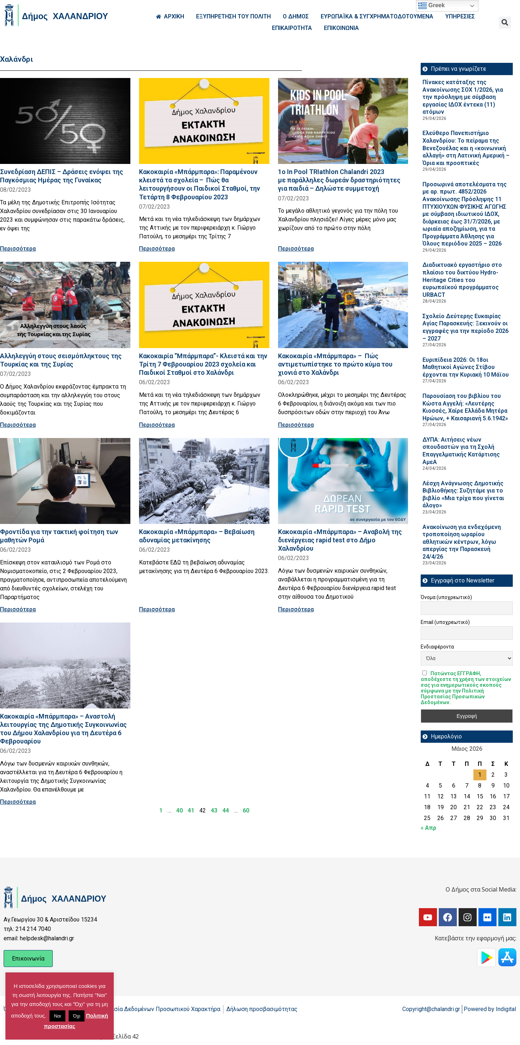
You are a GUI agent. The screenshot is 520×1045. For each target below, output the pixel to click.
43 (214, 810)
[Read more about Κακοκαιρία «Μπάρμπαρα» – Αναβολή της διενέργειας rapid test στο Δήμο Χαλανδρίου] (343, 481)
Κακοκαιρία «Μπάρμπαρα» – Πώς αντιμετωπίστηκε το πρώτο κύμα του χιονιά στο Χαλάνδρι (335, 364)
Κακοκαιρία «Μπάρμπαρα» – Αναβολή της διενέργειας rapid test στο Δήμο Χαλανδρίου (340, 540)
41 (191, 810)
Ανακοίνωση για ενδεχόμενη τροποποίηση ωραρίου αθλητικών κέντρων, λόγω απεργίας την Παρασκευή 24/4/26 (461, 542)
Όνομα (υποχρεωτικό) (446, 597)
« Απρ (428, 827)
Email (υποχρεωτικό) (445, 622)
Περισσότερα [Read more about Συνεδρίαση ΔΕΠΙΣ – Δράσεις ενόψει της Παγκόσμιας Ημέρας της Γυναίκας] (18, 248)
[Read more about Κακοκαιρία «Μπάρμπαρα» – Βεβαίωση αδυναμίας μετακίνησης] (204, 481)
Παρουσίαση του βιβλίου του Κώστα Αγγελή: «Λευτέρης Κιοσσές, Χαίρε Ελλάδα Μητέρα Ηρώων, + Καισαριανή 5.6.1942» (465, 407)
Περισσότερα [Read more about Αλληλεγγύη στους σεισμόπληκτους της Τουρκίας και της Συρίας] (18, 424)
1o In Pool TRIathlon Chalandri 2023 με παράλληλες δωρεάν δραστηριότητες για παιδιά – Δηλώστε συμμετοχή (339, 180)
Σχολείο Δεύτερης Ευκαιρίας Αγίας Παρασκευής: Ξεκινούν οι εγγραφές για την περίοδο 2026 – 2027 (465, 327)
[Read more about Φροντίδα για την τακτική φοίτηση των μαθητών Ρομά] (65, 481)
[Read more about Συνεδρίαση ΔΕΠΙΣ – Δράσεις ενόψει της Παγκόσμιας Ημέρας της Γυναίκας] (65, 121)
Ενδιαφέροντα (437, 647)
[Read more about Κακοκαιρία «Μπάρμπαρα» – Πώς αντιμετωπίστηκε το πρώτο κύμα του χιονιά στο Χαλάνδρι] (343, 305)
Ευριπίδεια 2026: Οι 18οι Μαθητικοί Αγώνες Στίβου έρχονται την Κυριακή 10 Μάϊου (465, 367)
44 (225, 810)
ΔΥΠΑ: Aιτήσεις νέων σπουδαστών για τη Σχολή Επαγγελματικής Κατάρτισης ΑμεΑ (461, 450)
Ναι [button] (57, 1016)
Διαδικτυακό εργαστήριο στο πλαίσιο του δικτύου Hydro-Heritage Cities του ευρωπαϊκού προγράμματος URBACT (462, 279)
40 (179, 810)
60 (246, 810)
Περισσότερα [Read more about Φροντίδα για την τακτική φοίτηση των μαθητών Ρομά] (18, 609)
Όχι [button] (76, 1016)
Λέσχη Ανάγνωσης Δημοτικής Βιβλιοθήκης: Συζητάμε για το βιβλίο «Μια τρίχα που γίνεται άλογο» (463, 494)
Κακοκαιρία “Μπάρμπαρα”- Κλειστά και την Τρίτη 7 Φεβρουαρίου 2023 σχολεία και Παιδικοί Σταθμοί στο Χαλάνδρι (203, 364)
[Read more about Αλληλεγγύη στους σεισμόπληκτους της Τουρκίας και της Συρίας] (65, 305)
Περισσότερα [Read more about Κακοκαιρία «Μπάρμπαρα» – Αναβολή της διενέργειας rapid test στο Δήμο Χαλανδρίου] (296, 609)
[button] (505, 23)
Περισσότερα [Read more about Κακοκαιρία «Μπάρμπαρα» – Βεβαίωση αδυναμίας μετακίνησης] (157, 609)
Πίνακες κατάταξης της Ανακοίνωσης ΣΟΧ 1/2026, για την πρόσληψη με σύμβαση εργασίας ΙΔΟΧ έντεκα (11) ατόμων (462, 97)
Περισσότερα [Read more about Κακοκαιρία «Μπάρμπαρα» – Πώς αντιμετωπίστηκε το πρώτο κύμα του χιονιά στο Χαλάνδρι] (296, 424)
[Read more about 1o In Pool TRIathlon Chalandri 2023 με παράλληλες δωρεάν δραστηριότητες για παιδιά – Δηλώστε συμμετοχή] (343, 121)
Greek (431, 5)
